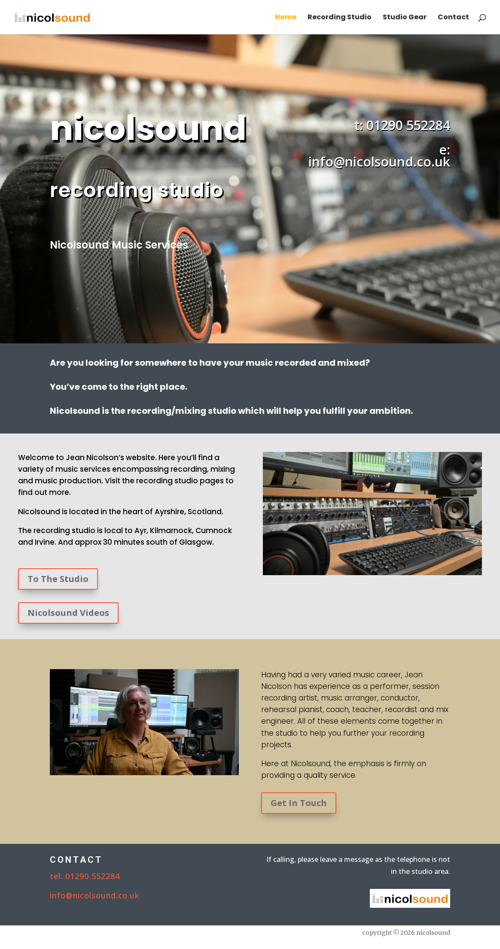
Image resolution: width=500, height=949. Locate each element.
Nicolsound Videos (68, 613)
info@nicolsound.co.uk (94, 895)
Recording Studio (340, 18)
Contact (453, 18)
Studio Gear (405, 18)
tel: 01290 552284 (85, 876)
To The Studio (57, 579)
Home (285, 18)
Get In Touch (299, 803)
